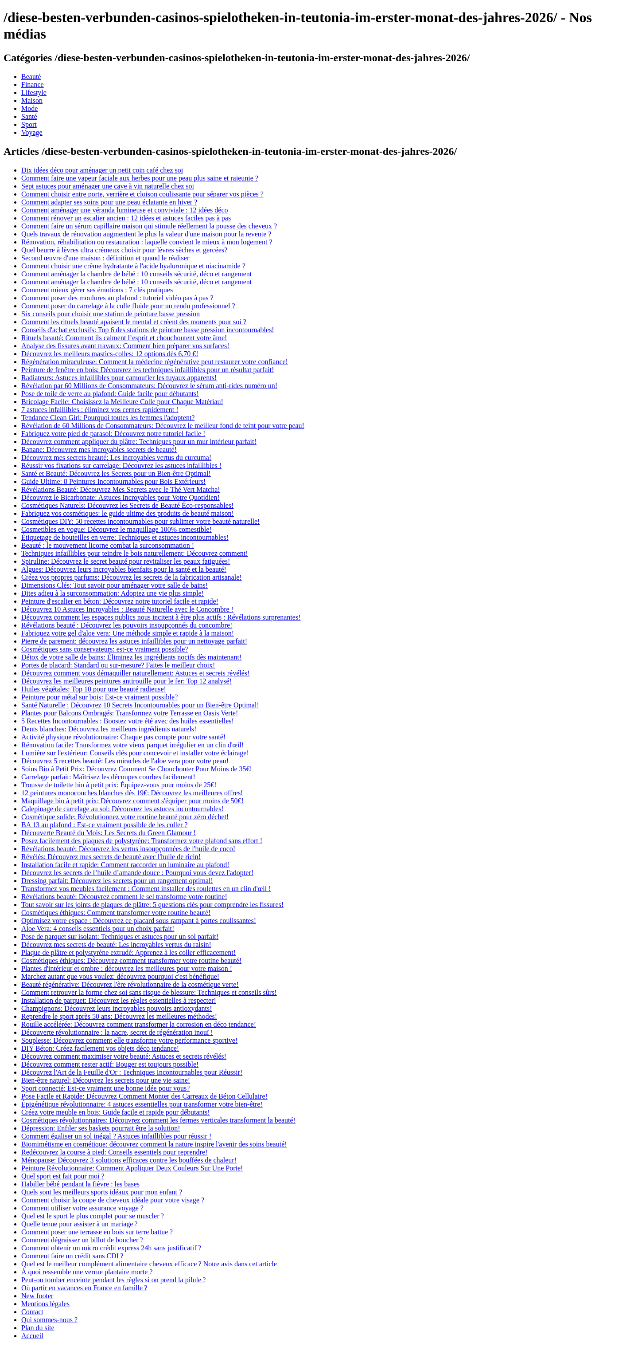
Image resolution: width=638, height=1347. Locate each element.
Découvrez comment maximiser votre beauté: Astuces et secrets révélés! (123, 1056)
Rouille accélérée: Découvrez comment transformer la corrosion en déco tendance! (138, 1024)
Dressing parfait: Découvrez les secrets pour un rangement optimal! (117, 880)
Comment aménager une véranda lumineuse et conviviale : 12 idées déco (124, 210)
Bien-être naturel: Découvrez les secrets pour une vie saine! (105, 1080)
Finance (32, 84)
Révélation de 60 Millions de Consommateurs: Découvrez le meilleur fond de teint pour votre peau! (162, 425)
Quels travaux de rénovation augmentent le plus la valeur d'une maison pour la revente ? (146, 234)
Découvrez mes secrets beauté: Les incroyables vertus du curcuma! (116, 457)
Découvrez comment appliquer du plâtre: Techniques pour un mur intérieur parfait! (139, 441)
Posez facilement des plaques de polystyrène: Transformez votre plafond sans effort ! (141, 840)
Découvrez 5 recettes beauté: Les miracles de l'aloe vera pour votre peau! (125, 761)
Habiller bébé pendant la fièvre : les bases (80, 1184)
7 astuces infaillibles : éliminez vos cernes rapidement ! (100, 409)
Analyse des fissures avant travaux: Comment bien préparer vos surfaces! (125, 346)
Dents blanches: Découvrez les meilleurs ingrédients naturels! (108, 729)
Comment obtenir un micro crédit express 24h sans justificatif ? (111, 1248)
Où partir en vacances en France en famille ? (84, 1288)
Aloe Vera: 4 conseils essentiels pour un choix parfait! (97, 928)
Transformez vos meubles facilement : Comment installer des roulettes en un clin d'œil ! (146, 888)
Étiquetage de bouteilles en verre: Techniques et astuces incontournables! (125, 537)
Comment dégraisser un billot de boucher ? (82, 1240)
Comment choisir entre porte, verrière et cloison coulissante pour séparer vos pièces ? (142, 194)
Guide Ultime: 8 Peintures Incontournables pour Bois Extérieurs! (113, 481)
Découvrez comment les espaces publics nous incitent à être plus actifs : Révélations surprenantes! (160, 617)
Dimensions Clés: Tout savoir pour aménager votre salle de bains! (114, 585)
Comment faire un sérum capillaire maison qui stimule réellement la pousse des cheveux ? (149, 226)
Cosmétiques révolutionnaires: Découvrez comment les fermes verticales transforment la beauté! (158, 1120)
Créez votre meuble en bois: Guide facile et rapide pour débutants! (115, 1112)
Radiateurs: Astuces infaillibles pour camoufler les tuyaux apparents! (119, 377)
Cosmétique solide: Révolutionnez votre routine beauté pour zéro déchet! (125, 817)
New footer (37, 1296)
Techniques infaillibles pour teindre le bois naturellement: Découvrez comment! (134, 553)
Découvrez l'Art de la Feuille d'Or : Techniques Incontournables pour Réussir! (131, 1072)
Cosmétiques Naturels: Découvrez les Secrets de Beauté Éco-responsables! (127, 505)
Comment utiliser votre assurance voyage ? (82, 1208)
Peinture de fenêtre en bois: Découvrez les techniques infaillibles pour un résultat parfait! (147, 369)
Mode (29, 108)
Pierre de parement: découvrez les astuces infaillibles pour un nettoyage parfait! (134, 641)
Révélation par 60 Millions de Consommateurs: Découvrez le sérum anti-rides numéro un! (149, 385)
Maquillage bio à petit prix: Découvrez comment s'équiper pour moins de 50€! (132, 801)
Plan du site (37, 1327)
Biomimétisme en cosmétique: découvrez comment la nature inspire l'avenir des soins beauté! (154, 1144)
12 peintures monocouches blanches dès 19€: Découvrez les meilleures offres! (132, 793)
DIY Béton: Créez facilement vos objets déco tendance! (100, 1048)
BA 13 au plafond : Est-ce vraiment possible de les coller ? (104, 825)
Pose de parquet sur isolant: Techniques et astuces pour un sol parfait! (119, 936)
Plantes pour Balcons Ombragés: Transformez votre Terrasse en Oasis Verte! (129, 713)
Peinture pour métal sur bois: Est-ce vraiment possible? (99, 697)
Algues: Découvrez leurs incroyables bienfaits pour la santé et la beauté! (123, 569)
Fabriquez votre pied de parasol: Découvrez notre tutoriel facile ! (113, 433)
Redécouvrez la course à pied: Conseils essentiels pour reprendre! (114, 1152)
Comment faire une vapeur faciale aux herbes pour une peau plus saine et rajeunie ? (139, 178)
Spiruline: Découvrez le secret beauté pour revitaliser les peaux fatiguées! (125, 561)
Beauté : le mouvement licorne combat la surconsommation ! (107, 545)
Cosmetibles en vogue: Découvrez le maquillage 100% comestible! (116, 529)
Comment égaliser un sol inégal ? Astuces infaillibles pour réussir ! (116, 1136)
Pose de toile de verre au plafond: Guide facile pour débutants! (110, 393)
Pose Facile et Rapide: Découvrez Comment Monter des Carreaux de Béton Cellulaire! (144, 1096)
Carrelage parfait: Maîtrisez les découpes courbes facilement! (108, 777)
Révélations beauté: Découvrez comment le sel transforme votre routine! (124, 896)
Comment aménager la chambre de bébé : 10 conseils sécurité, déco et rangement (136, 274)
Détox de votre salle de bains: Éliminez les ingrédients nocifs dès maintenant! (131, 657)
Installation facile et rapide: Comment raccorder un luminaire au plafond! (125, 864)
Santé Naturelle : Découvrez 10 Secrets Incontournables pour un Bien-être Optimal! (140, 705)
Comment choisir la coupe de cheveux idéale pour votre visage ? (112, 1200)
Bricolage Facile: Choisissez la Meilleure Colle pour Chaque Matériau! (122, 401)
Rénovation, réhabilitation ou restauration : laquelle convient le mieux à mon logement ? (146, 242)
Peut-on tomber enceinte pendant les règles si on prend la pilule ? (113, 1280)
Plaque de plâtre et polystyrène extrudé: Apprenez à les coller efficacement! (128, 952)
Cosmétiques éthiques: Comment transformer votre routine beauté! (115, 912)
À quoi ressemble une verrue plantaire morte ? (86, 1272)
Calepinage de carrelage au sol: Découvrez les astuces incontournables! (122, 809)
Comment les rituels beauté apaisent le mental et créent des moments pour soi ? (133, 322)
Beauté (31, 76)
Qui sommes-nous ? (49, 1319)
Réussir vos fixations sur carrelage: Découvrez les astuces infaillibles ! (121, 465)
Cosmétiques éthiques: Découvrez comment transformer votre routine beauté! (131, 960)
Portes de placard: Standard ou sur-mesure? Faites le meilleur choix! (118, 665)
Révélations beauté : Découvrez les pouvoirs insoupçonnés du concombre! (126, 625)
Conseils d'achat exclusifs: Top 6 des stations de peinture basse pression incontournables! (147, 330)
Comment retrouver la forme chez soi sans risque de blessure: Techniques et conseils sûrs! (149, 992)
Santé (29, 116)
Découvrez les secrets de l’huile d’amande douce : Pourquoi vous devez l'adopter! (137, 872)
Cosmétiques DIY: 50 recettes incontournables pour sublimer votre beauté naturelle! (140, 521)
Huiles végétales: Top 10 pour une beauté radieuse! (93, 689)
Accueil (32, 1335)
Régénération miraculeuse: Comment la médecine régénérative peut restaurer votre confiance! (154, 361)
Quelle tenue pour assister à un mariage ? (79, 1224)
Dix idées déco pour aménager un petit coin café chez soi (102, 170)
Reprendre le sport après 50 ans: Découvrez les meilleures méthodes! (119, 1016)
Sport (29, 124)
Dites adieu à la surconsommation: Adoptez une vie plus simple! (112, 593)
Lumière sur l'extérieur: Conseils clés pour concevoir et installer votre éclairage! (135, 753)
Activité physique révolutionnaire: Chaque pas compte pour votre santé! (123, 737)
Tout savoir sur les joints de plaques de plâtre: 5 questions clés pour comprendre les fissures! (152, 904)
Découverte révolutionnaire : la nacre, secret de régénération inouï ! (117, 1032)
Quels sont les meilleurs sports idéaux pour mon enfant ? (101, 1192)
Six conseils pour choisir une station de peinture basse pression (110, 314)
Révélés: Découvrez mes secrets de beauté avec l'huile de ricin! (111, 856)
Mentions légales (45, 1304)
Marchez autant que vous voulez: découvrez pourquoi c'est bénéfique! (120, 976)
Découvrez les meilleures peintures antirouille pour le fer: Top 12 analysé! (126, 681)
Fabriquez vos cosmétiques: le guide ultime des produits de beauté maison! (127, 513)
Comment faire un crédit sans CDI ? (72, 1256)
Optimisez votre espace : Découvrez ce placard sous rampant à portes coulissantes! (138, 920)
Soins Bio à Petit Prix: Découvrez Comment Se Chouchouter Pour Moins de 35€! (136, 769)
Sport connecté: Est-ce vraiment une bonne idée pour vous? (105, 1088)
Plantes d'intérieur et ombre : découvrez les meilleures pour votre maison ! (126, 968)
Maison (32, 100)
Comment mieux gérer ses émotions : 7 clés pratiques (97, 290)
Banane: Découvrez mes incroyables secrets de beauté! (99, 449)
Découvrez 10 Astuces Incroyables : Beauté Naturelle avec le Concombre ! (127, 609)
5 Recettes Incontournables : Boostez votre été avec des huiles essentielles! (127, 721)
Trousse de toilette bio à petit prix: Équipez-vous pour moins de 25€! (119, 785)
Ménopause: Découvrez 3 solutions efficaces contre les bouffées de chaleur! (129, 1160)
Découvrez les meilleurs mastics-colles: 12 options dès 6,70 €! (109, 353)
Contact (32, 1312)
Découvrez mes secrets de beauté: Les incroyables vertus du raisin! (116, 944)
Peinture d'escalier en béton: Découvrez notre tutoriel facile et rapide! (119, 601)
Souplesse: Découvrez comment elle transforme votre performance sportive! (129, 1040)
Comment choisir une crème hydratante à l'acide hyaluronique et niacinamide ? (133, 266)
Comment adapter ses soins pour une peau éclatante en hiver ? (109, 202)
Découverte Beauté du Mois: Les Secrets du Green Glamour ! (108, 832)
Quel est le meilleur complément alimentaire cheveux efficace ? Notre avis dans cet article (149, 1264)
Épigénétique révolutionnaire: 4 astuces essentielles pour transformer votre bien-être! (142, 1104)
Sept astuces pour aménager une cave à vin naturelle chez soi (107, 186)
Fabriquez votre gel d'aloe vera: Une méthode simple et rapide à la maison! (127, 633)
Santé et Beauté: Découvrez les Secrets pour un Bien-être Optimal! (116, 473)
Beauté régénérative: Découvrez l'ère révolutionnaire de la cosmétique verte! (130, 984)
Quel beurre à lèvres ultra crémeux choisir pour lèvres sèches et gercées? (124, 250)
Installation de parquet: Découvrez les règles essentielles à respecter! (118, 1000)
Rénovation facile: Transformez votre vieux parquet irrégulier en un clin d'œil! (132, 745)
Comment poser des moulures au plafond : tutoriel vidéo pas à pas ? (117, 298)
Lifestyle (34, 92)
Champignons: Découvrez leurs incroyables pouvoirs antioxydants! (116, 1008)
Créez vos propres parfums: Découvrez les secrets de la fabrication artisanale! (131, 577)
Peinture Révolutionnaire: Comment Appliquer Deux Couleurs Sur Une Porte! (132, 1168)
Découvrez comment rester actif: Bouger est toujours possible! (109, 1064)
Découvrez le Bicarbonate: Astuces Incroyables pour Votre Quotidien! (120, 497)
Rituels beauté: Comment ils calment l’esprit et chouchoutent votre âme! (124, 338)
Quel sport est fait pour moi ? (63, 1176)
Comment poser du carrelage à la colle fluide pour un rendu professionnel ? (128, 306)
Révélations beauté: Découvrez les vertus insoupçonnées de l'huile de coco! (128, 848)
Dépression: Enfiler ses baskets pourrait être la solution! (100, 1128)
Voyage (32, 132)
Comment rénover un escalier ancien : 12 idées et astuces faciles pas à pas (126, 218)
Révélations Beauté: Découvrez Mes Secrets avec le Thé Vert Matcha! (120, 489)
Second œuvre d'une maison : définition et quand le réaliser (105, 258)
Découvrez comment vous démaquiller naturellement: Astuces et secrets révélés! (135, 673)
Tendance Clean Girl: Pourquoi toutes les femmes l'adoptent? (108, 417)
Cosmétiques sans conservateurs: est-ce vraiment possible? (104, 649)
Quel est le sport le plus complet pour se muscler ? (92, 1216)
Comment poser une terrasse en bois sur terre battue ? (97, 1232)
